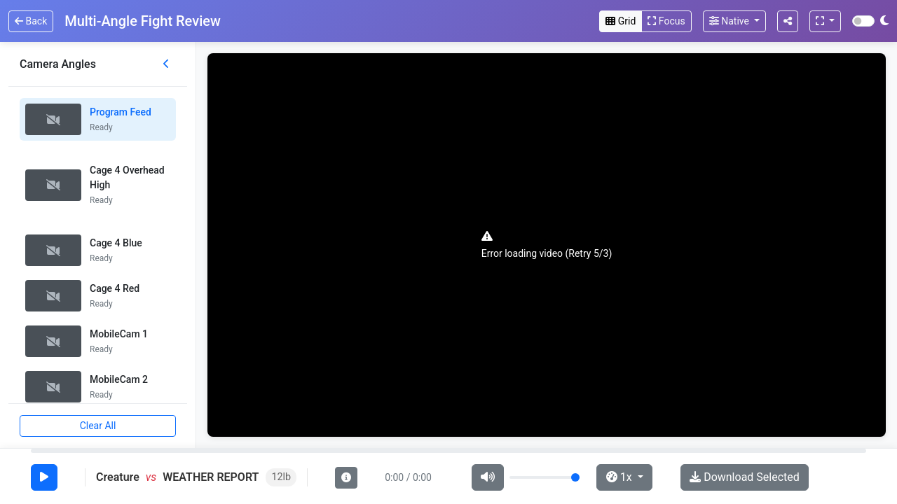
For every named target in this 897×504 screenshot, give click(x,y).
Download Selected (745, 477)
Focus (666, 21)
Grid (620, 21)
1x (620, 477)
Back (31, 21)
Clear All (98, 425)
